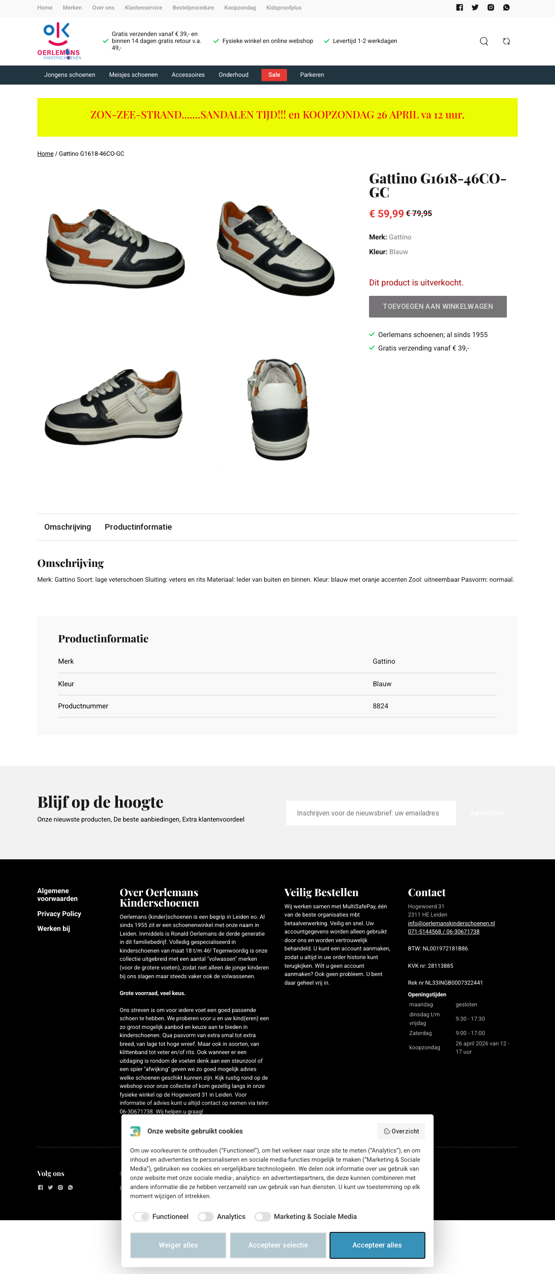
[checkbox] (159, 1217)
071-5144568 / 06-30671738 (444, 943)
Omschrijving (68, 527)
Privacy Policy (59, 925)
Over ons (103, 8)
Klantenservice (143, 8)
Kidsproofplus (283, 8)
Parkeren (312, 75)
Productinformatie (141, 527)
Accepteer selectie (278, 1245)
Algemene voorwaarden (57, 906)
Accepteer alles (377, 1245)
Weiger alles (178, 1245)
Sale (274, 75)
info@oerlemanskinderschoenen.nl (451, 935)
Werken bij (53, 940)
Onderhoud (233, 75)
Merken (72, 8)
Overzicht (401, 1131)
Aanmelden (487, 825)
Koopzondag (240, 8)
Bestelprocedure (193, 8)
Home (44, 8)
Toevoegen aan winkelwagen (438, 306)
